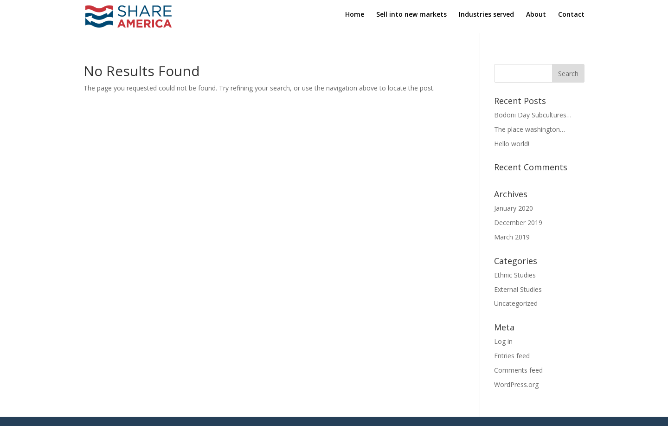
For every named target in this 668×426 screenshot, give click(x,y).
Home (354, 19)
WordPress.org (516, 384)
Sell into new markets (411, 19)
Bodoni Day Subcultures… (533, 114)
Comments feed (518, 370)
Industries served (486, 19)
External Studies (518, 289)
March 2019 (512, 236)
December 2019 (518, 222)
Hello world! (511, 143)
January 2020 (513, 208)
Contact (571, 19)
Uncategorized (516, 303)
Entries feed (512, 355)
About (536, 19)
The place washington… (529, 129)
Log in (503, 341)
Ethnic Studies (515, 275)
